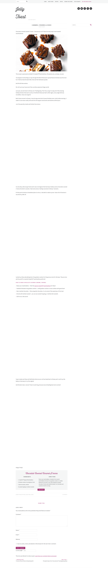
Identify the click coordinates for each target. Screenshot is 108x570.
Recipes (56, 1)
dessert (20, 494)
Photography (77, 1)
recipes (32, 494)
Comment (18, 514)
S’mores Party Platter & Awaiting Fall (24, 560)
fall (22, 494)
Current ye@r (19, 550)
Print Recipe (41, 489)
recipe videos (28, 494)
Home (45, 1)
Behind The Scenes (69, 1)
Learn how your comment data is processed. (46, 556)
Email (17, 535)
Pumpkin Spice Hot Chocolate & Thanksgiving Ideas (55, 560)
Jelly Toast (21, 13)
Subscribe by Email (87, 1)
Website (18, 539)
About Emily (50, 1)
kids (24, 494)
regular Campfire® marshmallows (42, 286)
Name (17, 530)
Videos (61, 1)
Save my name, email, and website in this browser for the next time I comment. (36, 544)
